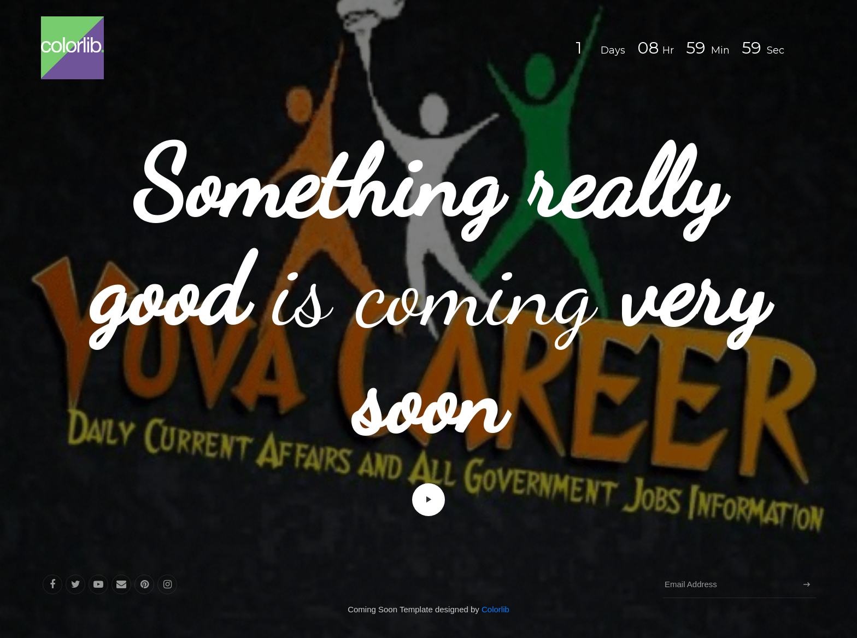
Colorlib (495, 609)
